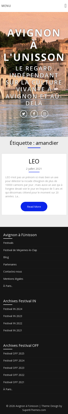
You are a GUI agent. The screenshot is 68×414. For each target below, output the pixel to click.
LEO (34, 161)
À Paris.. (8, 286)
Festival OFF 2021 (13, 382)
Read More (34, 206)
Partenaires (10, 264)
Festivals (8, 243)
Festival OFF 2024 (13, 360)
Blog (6, 257)
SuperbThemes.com (34, 410)
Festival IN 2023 (12, 316)
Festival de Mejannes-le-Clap (20, 250)
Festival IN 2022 (12, 323)
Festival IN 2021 (12, 330)
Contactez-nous (12, 271)
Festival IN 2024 (12, 309)
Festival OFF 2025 (13, 353)
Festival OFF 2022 (13, 375)
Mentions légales (13, 278)
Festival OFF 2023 (13, 367)
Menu (6, 6)
